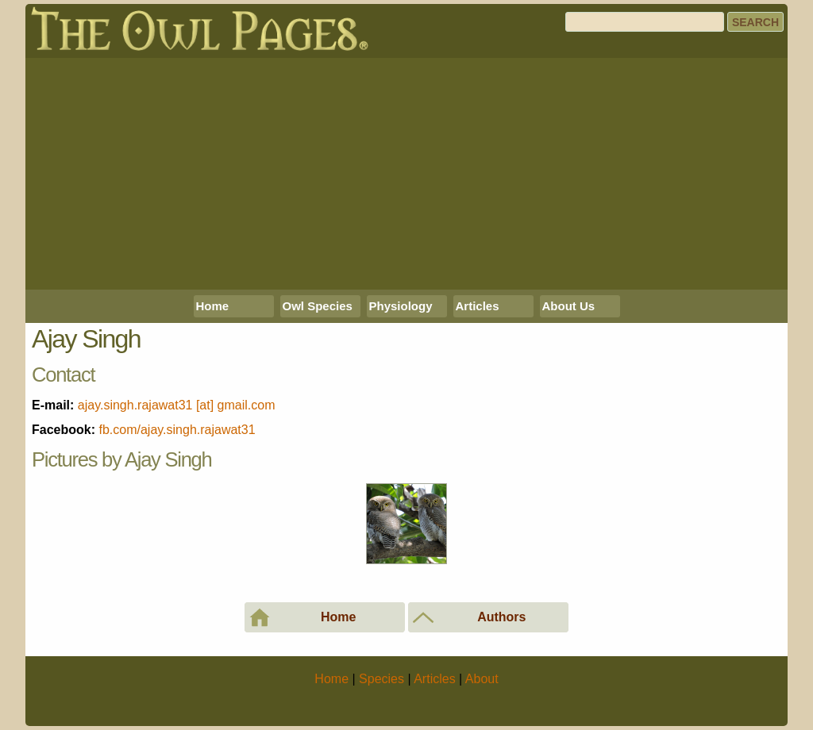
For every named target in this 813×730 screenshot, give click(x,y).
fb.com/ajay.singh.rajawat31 (176, 429)
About (482, 679)
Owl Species (318, 306)
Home (212, 306)
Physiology (401, 306)
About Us (568, 306)
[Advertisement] (406, 174)
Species (381, 679)
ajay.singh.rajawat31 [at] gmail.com (176, 405)
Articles (477, 306)
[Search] (644, 22)
